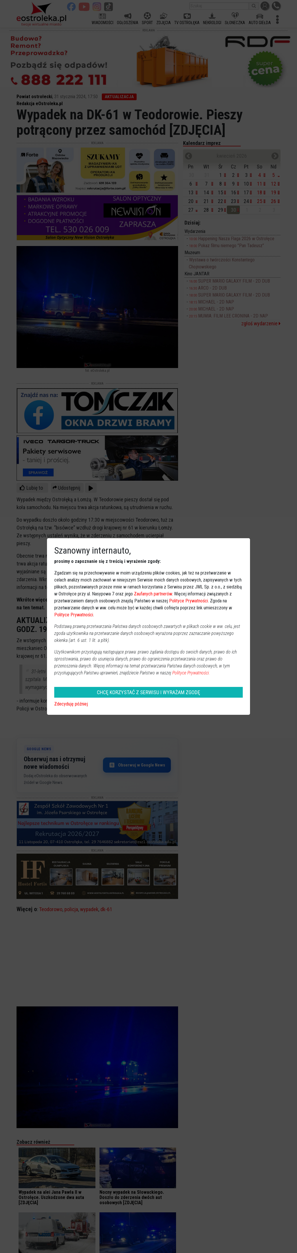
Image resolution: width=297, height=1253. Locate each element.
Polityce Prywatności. (191, 673)
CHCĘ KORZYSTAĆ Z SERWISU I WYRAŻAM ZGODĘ (148, 692)
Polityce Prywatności (188, 601)
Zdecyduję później (71, 704)
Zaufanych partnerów (153, 594)
